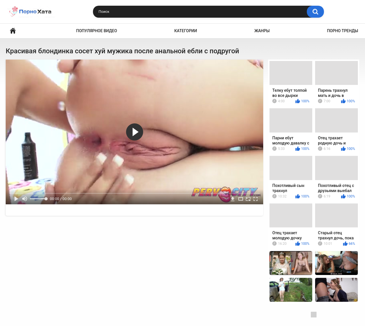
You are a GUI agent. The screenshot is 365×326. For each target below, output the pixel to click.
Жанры (262, 30)
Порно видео (13, 31)
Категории (185, 30)
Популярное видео (96, 30)
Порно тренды (342, 30)
